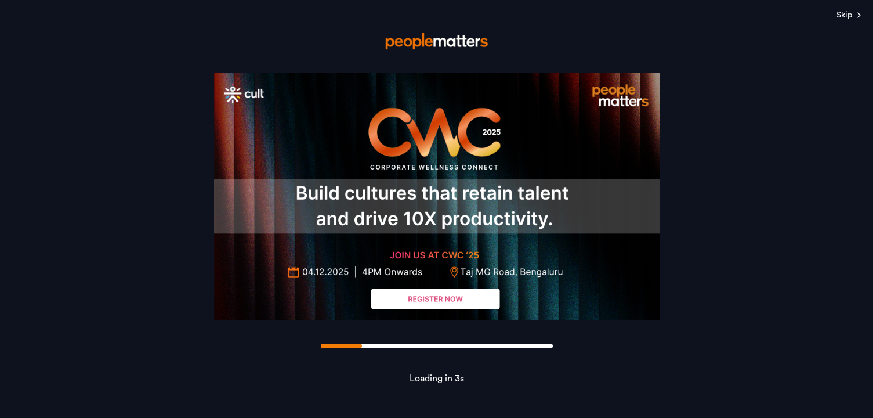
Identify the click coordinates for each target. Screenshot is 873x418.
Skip (850, 15)
